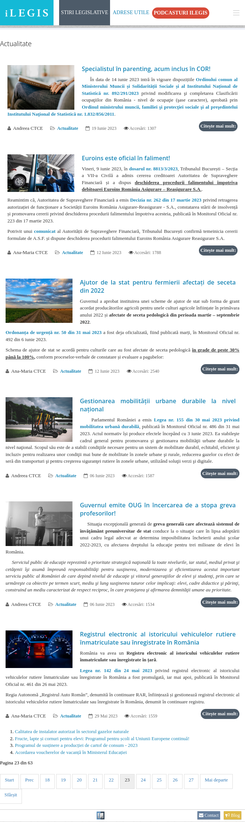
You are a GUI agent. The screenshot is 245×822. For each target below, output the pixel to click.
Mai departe (216, 780)
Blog (232, 815)
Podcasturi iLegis (180, 13)
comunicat (44, 231)
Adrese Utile (131, 12)
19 (63, 780)
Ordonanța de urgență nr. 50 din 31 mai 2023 (53, 332)
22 (111, 780)
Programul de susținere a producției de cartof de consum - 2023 (76, 745)
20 (79, 780)
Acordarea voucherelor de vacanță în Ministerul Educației (71, 752)
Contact (209, 815)
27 (191, 780)
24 (143, 780)
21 (95, 780)
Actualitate (67, 128)
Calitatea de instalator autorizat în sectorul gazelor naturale (72, 731)
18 (47, 780)
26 (175, 780)
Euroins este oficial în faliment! (126, 158)
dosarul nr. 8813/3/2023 (153, 168)
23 (127, 780)
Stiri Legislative (84, 12)
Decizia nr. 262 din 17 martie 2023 (166, 200)
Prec (29, 780)
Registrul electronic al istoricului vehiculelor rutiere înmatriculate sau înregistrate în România (158, 638)
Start (9, 780)
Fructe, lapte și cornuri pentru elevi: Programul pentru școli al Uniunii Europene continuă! (102, 738)
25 (159, 780)
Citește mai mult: (218, 126)
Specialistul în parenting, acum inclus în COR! (146, 69)
